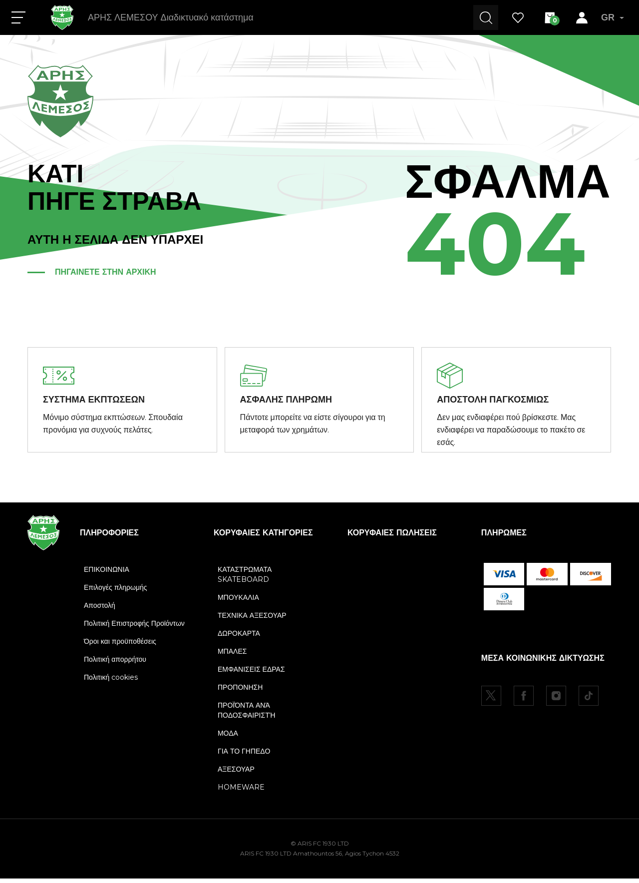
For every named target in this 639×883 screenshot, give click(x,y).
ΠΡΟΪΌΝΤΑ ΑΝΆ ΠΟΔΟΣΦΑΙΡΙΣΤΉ (246, 714)
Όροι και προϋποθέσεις (120, 645)
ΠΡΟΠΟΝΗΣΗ (240, 691)
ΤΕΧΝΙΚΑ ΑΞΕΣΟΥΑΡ (252, 619)
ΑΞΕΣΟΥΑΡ (236, 773)
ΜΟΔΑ (228, 737)
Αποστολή (99, 609)
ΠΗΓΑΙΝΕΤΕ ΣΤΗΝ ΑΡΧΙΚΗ (105, 272)
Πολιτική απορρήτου (115, 663)
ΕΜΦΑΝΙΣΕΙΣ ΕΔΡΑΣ (251, 673)
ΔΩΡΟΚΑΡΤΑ (239, 637)
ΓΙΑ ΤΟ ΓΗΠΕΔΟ (244, 755)
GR (612, 17)
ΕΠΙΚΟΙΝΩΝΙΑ (106, 573)
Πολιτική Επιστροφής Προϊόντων (134, 627)
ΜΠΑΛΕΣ (232, 655)
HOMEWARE (241, 791)
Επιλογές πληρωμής (115, 591)
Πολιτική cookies (111, 681)
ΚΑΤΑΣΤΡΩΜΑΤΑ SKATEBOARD (245, 578)
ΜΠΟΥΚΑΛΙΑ (238, 601)
